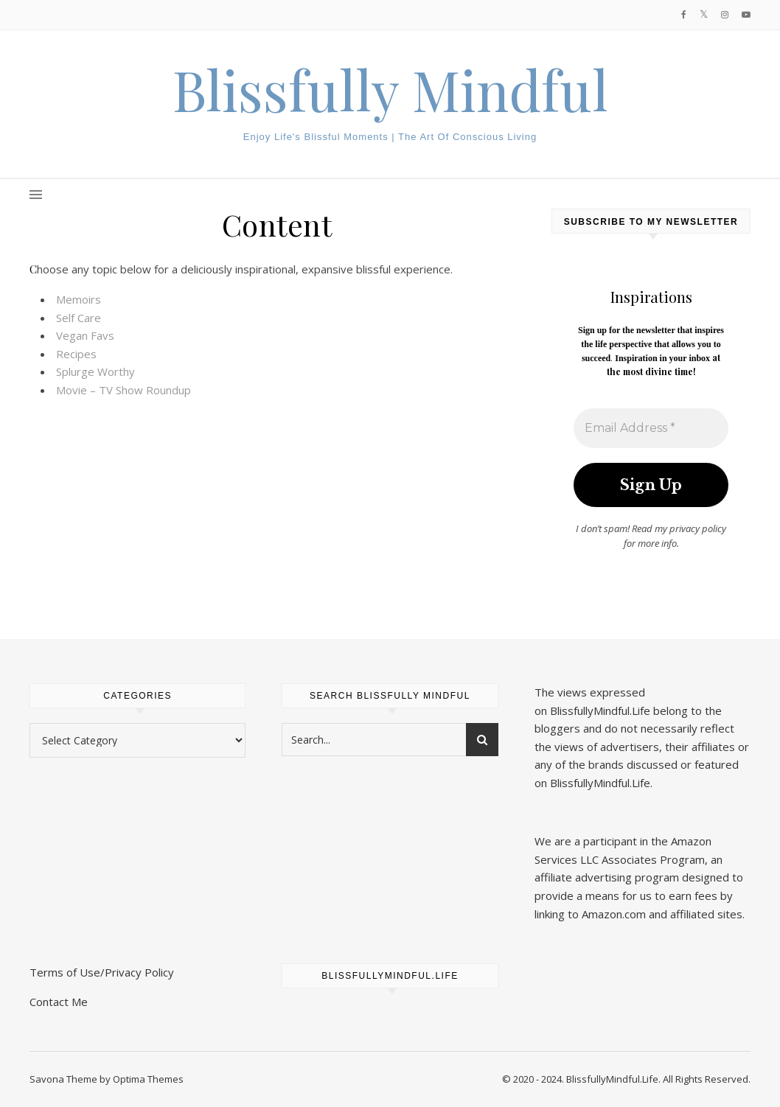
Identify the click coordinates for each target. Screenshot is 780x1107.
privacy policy (697, 528)
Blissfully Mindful (390, 89)
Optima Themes (148, 1079)
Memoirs (78, 299)
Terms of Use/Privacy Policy (101, 972)
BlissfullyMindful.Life (600, 710)
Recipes (76, 353)
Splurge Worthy (95, 371)
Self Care (78, 317)
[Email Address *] (651, 428)
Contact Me (58, 1001)
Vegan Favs (85, 335)
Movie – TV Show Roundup (123, 390)
